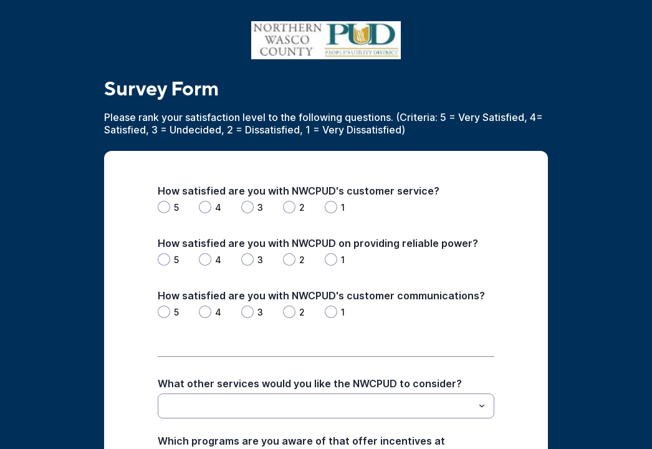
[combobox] (326, 405)
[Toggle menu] (482, 406)
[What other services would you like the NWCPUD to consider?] (316, 405)
